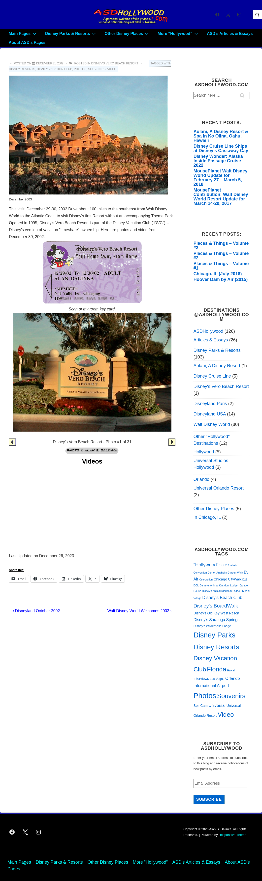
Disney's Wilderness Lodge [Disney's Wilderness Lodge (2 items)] (212, 626)
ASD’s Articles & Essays (230, 33)
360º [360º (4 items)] (223, 565)
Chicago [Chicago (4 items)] (220, 579)
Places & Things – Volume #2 (221, 255)
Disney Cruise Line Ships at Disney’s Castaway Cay (221, 148)
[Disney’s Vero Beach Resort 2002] (50, 63)
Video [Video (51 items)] (226, 714)
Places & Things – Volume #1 (221, 266)
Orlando (201, 479)
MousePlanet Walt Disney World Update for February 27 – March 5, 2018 (220, 177)
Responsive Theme (232, 835)
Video (111, 69)
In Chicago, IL (207, 517)
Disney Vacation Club (54, 69)
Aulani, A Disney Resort (217, 365)
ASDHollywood (208, 331)
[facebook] (217, 15)
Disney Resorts (22, 69)
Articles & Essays (211, 339)
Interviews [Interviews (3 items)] (201, 679)
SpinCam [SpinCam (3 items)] (201, 706)
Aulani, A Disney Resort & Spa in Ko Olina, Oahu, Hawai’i (221, 136)
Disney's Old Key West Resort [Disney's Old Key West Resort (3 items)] (216, 613)
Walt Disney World (212, 424)
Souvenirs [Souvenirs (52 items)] (231, 695)
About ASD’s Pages (27, 42)
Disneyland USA (210, 414)
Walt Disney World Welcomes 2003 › (139, 611)
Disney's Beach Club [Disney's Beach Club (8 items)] (222, 597)
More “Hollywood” (178, 33)
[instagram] (239, 15)
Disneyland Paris (210, 403)
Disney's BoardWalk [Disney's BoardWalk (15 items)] (216, 605)
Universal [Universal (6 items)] (217, 705)
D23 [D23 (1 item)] (244, 579)
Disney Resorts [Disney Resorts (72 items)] (216, 647)
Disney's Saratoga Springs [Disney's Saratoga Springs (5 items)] (216, 620)
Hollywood (204, 451)
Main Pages (23, 33)
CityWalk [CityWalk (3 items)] (234, 579)
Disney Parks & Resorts (71, 33)
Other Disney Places (127, 33)
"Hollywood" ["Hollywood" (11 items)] (206, 564)
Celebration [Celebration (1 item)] (206, 579)
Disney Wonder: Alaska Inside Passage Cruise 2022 (218, 161)
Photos (80, 69)
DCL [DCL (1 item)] (196, 585)
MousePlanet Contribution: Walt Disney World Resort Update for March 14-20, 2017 (221, 197)
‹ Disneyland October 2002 (36, 611)
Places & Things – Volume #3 (221, 245)
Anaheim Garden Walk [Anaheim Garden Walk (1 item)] (229, 572)
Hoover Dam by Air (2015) (221, 279)
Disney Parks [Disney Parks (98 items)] (214, 635)
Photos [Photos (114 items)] (205, 695)
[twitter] (228, 15)
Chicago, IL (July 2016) (218, 273)
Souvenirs (97, 69)
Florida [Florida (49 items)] (216, 669)
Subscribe (209, 799)
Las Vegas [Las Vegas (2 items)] (217, 679)
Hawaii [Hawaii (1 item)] (231, 670)
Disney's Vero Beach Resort (114, 63)
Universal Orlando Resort (219, 488)
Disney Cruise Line (212, 376)
